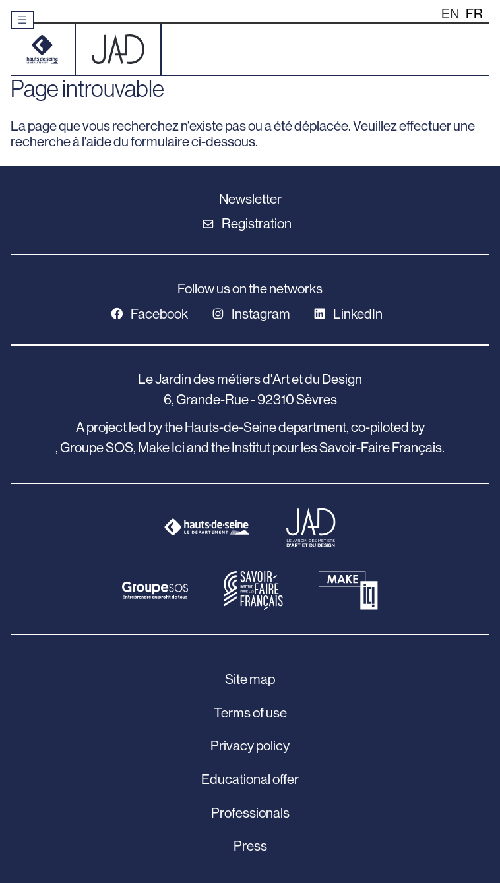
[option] (474, 14)
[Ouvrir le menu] (22, 19)
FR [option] (474, 14)
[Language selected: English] (465, 13)
